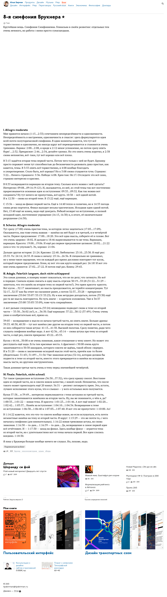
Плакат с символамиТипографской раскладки (63, 565)
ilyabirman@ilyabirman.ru (15, 586)
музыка (41, 451)
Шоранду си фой (16, 467)
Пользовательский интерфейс (28, 553)
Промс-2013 (131, 487)
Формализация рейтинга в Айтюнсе (97, 486)
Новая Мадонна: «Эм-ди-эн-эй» (141, 467)
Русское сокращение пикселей (96, 500)
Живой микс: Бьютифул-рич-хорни (102, 475)
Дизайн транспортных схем (108, 553)
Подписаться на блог (14, 446)
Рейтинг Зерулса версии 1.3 (13, 500)
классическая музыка (29, 451)
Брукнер (17, 451)
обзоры (48, 451)
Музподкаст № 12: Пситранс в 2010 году (142, 477)
